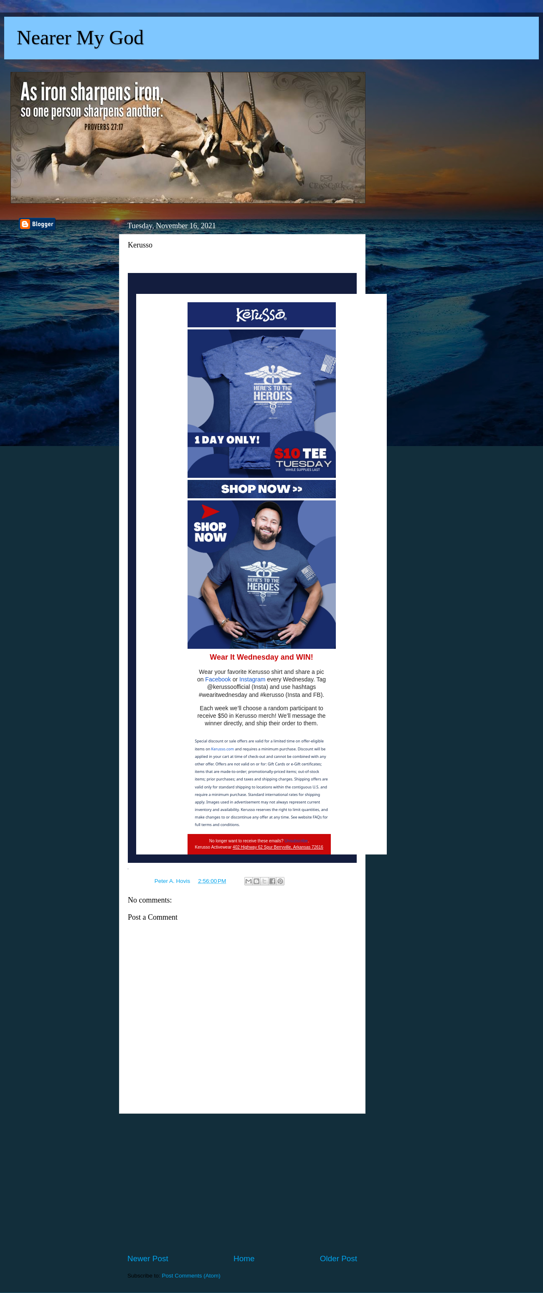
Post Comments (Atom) (191, 1276)
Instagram (252, 679)
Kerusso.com (222, 749)
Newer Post (147, 1258)
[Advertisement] (242, 1183)
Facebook (218, 679)
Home (243, 1258)
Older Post (338, 1258)
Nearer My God (80, 37)
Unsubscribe (296, 841)
